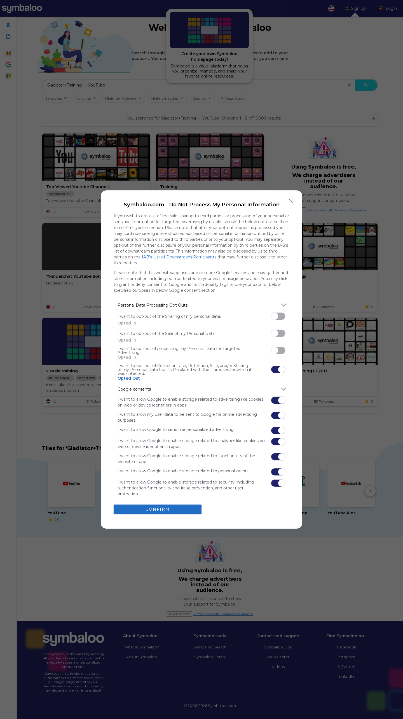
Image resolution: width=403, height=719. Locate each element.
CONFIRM (158, 509)
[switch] (278, 316)
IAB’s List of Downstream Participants (179, 257)
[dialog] (201, 359)
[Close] (291, 201)
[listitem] (201, 305)
